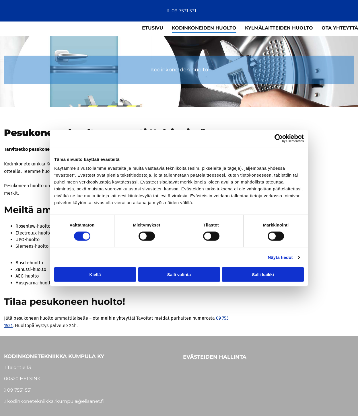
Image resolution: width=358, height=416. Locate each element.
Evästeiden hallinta (214, 357)
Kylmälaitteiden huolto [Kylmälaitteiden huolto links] (279, 28)
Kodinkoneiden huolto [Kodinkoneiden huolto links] (204, 28)
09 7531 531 (184, 10)
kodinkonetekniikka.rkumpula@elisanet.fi (55, 401)
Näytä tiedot (280, 257)
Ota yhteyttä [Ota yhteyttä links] (340, 28)
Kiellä (95, 274)
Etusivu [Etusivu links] (152, 28)
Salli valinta (179, 274)
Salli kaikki (263, 274)
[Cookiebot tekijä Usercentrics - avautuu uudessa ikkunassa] (279, 138)
